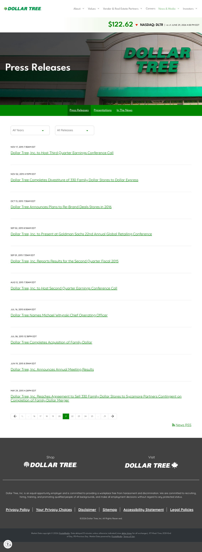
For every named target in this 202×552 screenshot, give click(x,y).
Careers (150, 8)
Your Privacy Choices (54, 519)
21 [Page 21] (67, 427)
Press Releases (79, 120)
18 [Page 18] (48, 427)
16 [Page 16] (35, 427)
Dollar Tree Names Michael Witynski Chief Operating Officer (59, 325)
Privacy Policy (18, 519)
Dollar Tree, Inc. (94, 528)
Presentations (103, 120)
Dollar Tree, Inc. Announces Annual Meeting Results (52, 379)
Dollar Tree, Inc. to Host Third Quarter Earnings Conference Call (62, 163)
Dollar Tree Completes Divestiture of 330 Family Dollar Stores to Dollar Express (74, 190)
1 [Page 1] (23, 427)
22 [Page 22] (73, 427)
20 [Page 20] (60, 427)
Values (92, 9)
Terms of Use (129, 547)
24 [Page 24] (86, 427)
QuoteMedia (64, 544)
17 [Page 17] (41, 427)
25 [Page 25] (93, 427)
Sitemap (110, 519)
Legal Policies (181, 519)
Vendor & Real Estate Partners (120, 9)
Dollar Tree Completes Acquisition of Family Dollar (51, 352)
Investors (188, 9)
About (77, 9)
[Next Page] (112, 427)
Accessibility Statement (143, 519)
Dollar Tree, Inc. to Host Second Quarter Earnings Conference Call (64, 298)
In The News (124, 120)
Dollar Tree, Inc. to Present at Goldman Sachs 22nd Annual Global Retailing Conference (81, 244)
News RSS (181, 435)
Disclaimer (87, 519)
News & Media (167, 9)
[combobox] (30, 140)
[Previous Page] (15, 427)
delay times (127, 544)
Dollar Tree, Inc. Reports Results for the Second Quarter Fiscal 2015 (64, 271)
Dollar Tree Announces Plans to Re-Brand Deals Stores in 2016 (61, 217)
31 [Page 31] (105, 427)
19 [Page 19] (54, 427)
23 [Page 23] (80, 427)
